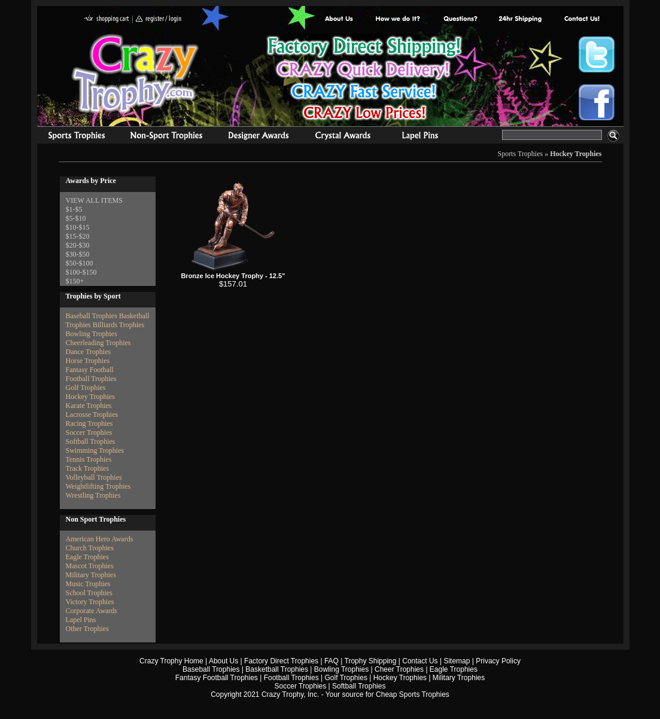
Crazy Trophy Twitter (597, 54)
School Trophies (89, 593)
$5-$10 (76, 218)
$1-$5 (74, 209)
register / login (158, 19)
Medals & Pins (423, 137)
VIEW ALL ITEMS (94, 200)
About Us (339, 19)
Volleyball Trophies (94, 477)
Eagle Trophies (87, 557)
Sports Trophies (71, 137)
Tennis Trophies (89, 459)
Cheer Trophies (399, 669)
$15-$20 (78, 236)
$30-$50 (78, 254)
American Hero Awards (99, 539)
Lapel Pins (81, 620)
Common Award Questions (460, 19)
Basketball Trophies (276, 669)
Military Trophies (91, 575)
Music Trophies (88, 584)
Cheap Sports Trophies (412, 694)
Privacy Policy (498, 661)
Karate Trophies (89, 405)
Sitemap (456, 661)
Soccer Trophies (89, 432)
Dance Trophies (88, 352)
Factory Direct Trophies (398, 19)
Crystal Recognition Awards (342, 137)
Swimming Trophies (95, 450)
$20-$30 (78, 245)
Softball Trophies (90, 441)
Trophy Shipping (371, 661)
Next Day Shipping (520, 19)
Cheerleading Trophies (98, 343)
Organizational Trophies (166, 137)
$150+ (75, 281)
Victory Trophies (90, 602)
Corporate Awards (92, 611)
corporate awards (258, 137)
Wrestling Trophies (93, 495)
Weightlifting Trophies (98, 486)
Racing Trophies (89, 423)
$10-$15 (78, 227)
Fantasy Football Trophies (216, 678)
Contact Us (419, 661)
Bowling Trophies (91, 334)
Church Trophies (90, 548)
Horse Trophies (88, 361)
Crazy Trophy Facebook (597, 102)
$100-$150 (81, 272)
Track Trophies (88, 468)
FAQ (331, 661)
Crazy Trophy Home (171, 661)
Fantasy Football (90, 369)
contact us (581, 19)
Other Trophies (87, 628)
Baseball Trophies (91, 316)
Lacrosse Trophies (92, 414)
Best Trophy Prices (364, 79)
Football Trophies (91, 378)
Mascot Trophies (90, 566)
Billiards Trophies (118, 325)
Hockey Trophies (575, 154)
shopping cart (106, 19)
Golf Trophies (86, 387)
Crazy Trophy (136, 73)
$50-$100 (79, 263)
